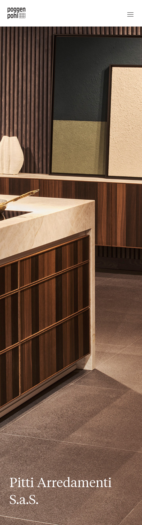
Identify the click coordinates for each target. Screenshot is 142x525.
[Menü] (130, 13)
